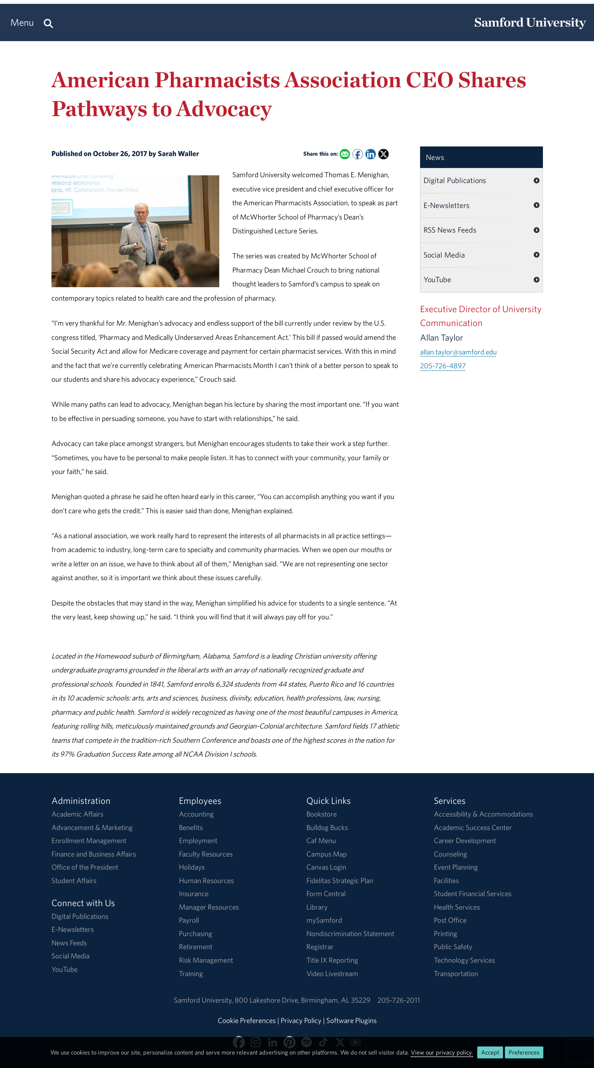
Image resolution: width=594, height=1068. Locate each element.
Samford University (204, 1000)
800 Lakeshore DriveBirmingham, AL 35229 (303, 1000)
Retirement (195, 946)
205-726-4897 (443, 365)
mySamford (324, 920)
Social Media (444, 255)
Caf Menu (321, 840)
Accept (490, 1052)
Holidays (192, 867)
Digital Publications (455, 180)
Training (191, 973)
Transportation (456, 973)
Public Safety (453, 946)
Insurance (193, 893)
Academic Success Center (473, 827)
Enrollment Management (88, 840)
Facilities (446, 880)
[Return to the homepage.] (530, 29)
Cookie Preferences (247, 1020)
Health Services (457, 907)
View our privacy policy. (442, 1052)
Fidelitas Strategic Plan (339, 880)
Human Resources (206, 880)
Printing (445, 933)
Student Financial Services (472, 893)
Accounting (196, 813)
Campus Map (326, 853)
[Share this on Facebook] (357, 154)
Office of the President (84, 867)
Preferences (524, 1052)
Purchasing (195, 933)
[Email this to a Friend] (345, 154)
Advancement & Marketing (92, 827)
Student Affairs (73, 880)
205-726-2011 (398, 1000)
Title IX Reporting (332, 960)
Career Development (465, 840)
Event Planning (456, 867)
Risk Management (206, 960)
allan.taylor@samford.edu (458, 351)
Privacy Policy (301, 1020)
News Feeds (69, 942)
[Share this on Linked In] (371, 154)
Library (317, 907)
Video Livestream (332, 973)
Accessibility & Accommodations (483, 813)
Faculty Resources (206, 853)
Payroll (189, 920)
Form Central (326, 893)
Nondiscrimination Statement (350, 933)
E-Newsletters (447, 205)
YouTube (437, 279)
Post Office (450, 920)
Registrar (320, 946)
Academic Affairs (77, 813)
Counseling (450, 853)
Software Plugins (351, 1020)
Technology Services (464, 960)
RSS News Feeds (450, 230)
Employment (198, 840)
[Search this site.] (48, 22)
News (435, 157)
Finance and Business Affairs (93, 853)
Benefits (191, 827)
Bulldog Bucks (327, 827)
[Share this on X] (383, 154)
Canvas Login (326, 867)
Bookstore (321, 813)
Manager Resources (209, 907)
